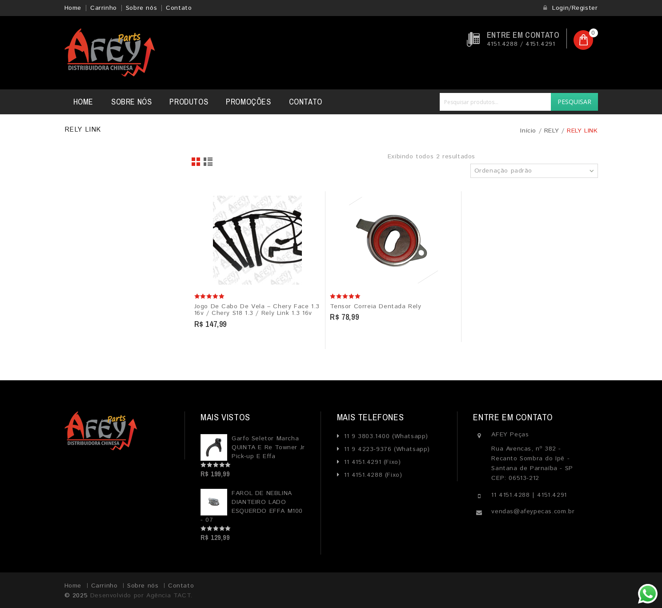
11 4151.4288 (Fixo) (371, 475)
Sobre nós (141, 8)
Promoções (248, 101)
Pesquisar (574, 101)
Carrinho (103, 8)
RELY (551, 130)
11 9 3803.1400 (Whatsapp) (384, 436)
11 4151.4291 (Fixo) (371, 462)
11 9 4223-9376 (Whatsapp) (385, 449)
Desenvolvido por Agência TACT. (141, 595)
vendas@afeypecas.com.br (532, 511)
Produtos (188, 101)
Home (72, 8)
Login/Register (570, 8)
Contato (179, 8)
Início (528, 130)
